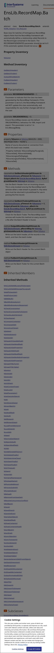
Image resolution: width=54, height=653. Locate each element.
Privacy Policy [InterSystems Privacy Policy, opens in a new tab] (23, 647)
